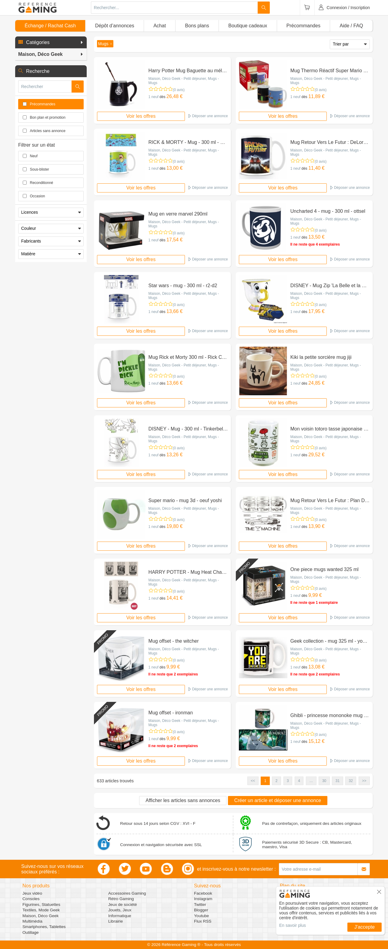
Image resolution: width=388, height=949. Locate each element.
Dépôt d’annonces (114, 25)
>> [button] (364, 781)
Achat (159, 25)
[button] (51, 42)
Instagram (203, 898)
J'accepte (364, 927)
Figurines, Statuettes (41, 904)
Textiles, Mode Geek (41, 910)
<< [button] (253, 781)
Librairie (115, 921)
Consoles (31, 898)
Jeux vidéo (32, 893)
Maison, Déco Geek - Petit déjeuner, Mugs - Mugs (184, 81)
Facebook (203, 893)
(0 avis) (179, 90)
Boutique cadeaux (247, 25)
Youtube (201, 915)
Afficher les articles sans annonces (183, 800)
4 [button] (299, 781)
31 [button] (338, 781)
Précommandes (303, 25)
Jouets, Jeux (119, 910)
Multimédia (32, 921)
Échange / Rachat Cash (50, 25)
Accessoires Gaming (127, 893)
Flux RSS (202, 921)
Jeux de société (122, 904)
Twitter (200, 904)
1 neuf (154, 97)
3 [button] (288, 781)
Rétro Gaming (121, 898)
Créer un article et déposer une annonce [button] (277, 800)
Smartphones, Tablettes (44, 926)
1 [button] (265, 781)
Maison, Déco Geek (40, 915)
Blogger (201, 910)
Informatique (119, 915)
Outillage (30, 932)
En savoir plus (292, 925)
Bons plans (197, 25)
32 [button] (351, 781)
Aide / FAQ (351, 25)
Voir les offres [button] (141, 116)
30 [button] (324, 781)
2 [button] (277, 781)
